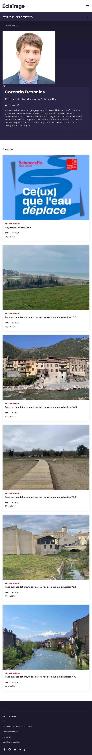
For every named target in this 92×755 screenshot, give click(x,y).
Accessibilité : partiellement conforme (17, 726)
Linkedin (13, 105)
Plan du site (7, 737)
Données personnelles (11, 742)
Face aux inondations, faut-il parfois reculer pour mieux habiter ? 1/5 (40, 677)
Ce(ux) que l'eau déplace (18, 227)
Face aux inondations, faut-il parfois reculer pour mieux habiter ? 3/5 (40, 497)
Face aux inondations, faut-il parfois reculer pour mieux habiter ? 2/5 (40, 587)
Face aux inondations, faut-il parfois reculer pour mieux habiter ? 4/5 (41, 407)
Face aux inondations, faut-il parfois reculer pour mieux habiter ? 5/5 (40, 317)
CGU (4, 721)
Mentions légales (9, 716)
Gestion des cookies (10, 732)
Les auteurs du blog (11, 25)
